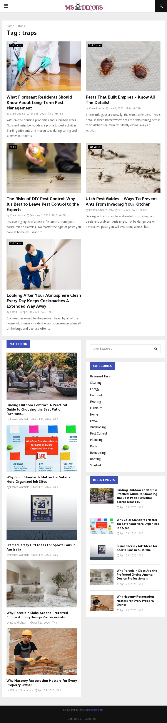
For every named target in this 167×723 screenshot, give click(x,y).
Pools (93, 446)
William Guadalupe (21, 690)
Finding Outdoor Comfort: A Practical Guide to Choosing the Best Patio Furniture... (37, 409)
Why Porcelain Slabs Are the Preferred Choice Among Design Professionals (37, 615)
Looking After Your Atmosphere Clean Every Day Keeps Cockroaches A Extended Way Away (44, 301)
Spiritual (95, 465)
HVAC (94, 421)
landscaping (98, 427)
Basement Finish (101, 376)
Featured (96, 395)
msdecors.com (94, 709)
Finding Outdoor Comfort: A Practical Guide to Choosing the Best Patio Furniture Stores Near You (137, 496)
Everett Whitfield (19, 419)
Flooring (95, 401)
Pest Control (16, 45)
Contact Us (74, 718)
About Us (90, 718)
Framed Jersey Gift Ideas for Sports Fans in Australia (41, 547)
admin (14, 312)
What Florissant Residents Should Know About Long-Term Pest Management (39, 103)
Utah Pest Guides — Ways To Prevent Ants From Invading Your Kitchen (121, 201)
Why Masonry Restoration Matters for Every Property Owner (42, 683)
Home (13, 147)
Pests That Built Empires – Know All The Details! (120, 100)
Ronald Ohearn (98, 209)
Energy (94, 389)
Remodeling (98, 452)
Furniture (96, 408)
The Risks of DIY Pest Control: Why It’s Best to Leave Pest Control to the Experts (43, 204)
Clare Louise (17, 113)
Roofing (95, 459)
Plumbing (96, 440)
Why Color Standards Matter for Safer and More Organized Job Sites (41, 479)
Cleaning (96, 382)
